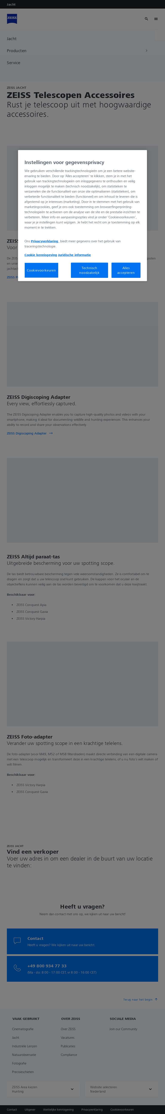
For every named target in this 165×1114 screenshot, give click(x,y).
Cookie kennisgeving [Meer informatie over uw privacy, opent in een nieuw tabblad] (40, 254)
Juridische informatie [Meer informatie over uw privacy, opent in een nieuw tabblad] (74, 254)
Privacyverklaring (45, 240)
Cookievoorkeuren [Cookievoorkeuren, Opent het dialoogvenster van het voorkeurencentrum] (41, 270)
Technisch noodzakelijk (89, 270)
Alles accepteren (126, 270)
